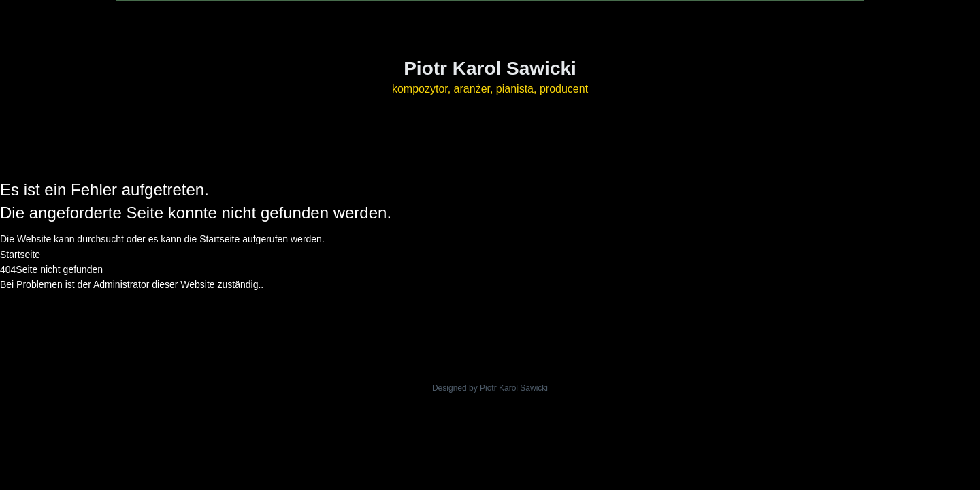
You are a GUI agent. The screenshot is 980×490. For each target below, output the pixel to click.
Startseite (20, 254)
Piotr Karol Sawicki (490, 68)
